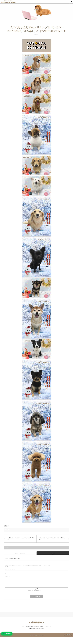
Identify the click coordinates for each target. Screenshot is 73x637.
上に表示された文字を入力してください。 (36, 590)
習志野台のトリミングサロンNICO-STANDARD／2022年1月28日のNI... (21, 538)
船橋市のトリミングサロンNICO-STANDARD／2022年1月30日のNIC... (51, 538)
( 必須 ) (7, 566)
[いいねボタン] (5, 526)
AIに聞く (68, 634)
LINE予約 (7, 633)
